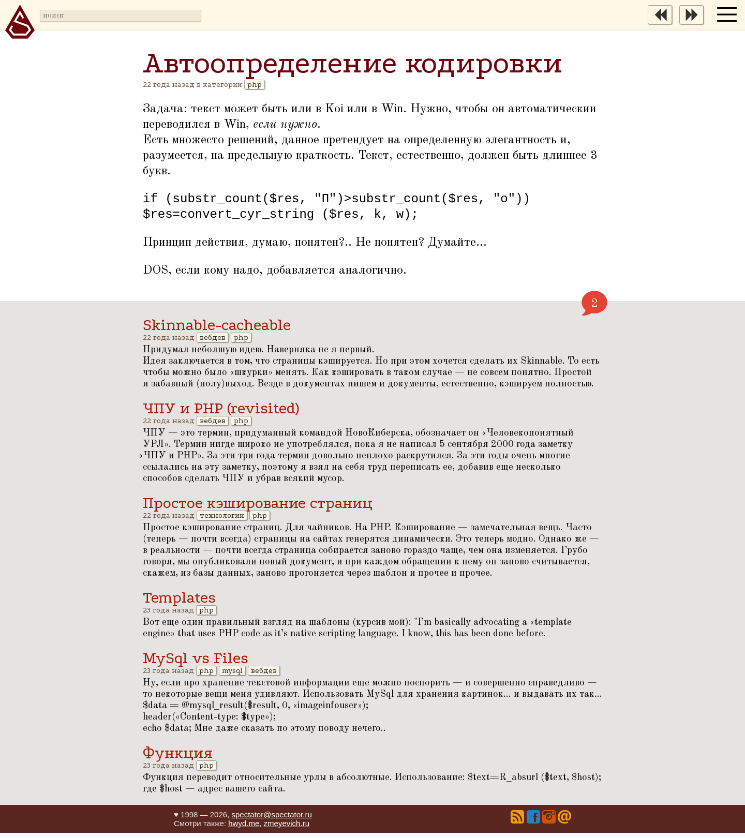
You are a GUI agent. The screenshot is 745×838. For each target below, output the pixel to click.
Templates (179, 603)
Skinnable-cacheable (217, 330)
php (254, 84)
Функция (178, 758)
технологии (222, 520)
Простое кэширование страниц (258, 508)
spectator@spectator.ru (271, 819)
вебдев (213, 342)
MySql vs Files (195, 663)
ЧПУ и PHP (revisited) (221, 414)
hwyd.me (243, 828)
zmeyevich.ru (286, 828)
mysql (232, 675)
